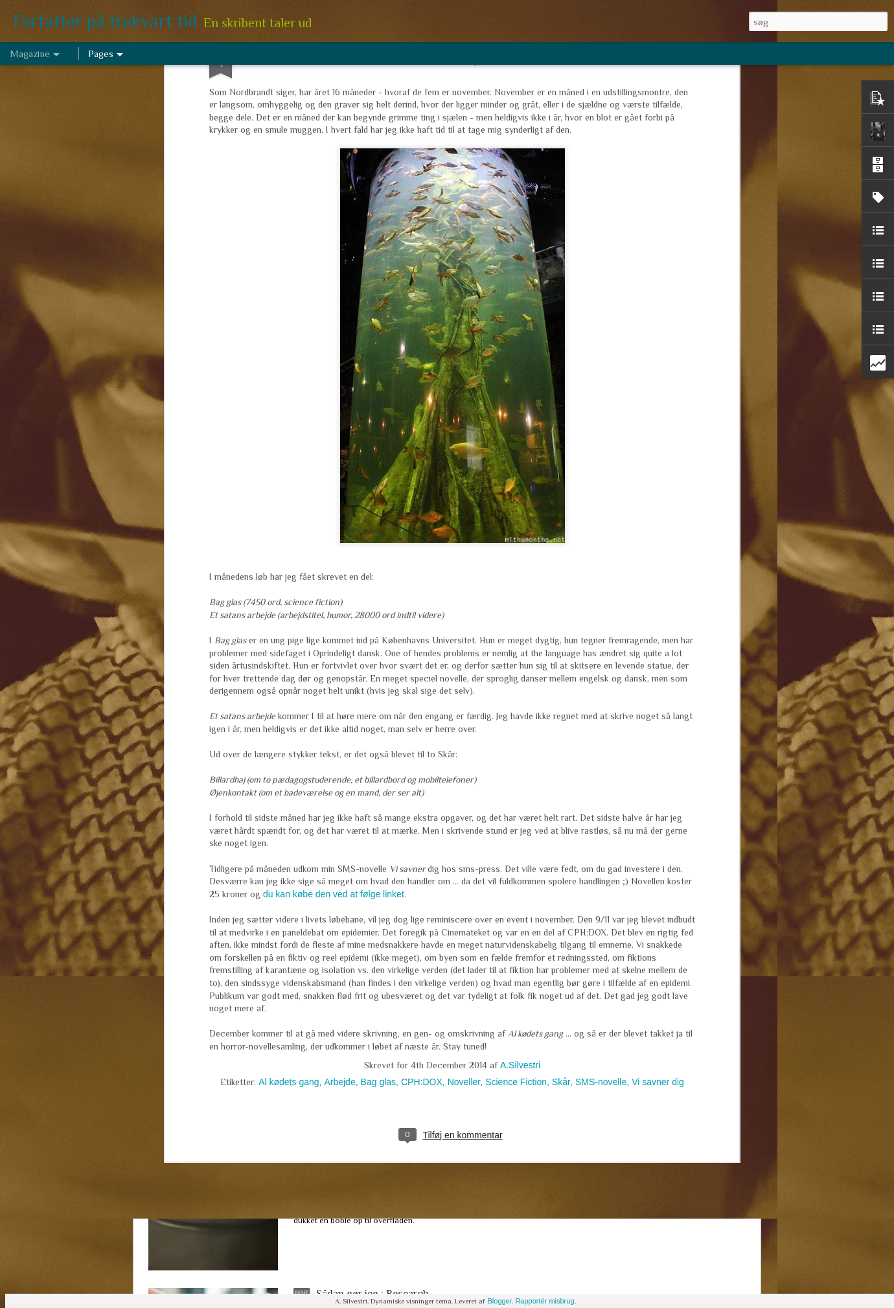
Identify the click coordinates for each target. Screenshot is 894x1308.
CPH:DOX (421, 821)
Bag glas (378, 821)
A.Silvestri (520, 804)
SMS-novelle (600, 821)
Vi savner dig (658, 821)
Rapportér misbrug (544, 1301)
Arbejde (339, 821)
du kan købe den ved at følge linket (332, 634)
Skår (561, 821)
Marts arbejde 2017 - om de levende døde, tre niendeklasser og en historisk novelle (417, 1005)
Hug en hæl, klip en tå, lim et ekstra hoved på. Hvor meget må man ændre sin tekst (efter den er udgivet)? (436, 858)
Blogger (499, 1301)
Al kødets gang (288, 821)
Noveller (464, 821)
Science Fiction (516, 821)
